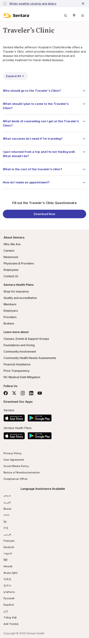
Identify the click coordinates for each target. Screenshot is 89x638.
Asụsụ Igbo (11, 572)
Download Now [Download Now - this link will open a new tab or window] (44, 214)
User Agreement (14, 459)
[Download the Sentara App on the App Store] (14, 417)
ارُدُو (6, 611)
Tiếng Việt (10, 617)
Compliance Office (15, 478)
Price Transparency (17, 370)
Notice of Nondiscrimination (22, 472)
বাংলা (6, 515)
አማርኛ (7, 495)
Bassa (8, 508)
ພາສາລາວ (9, 591)
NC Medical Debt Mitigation (22, 377)
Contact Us (11, 276)
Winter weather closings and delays (32, 3)
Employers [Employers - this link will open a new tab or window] (11, 310)
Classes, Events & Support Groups (26, 339)
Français (9, 540)
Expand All (15, 76)
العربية (7, 502)
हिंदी (6, 559)
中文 (6, 527)
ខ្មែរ (5, 521)
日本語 (7, 579)
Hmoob (8, 566)
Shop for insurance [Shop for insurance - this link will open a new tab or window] (16, 291)
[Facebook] (6, 393)
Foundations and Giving (19, 345)
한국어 (7, 585)
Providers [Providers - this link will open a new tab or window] (10, 317)
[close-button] (83, 3)
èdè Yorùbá (11, 623)
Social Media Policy (16, 466)
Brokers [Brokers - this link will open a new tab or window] (9, 323)
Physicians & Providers (19, 263)
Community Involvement (20, 351)
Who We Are (12, 244)
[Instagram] (23, 393)
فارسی (7, 534)
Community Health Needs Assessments (30, 358)
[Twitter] (14, 393)
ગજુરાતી (8, 553)
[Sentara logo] (16, 15)
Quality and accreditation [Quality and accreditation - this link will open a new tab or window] (20, 298)
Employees (11, 270)
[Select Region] (74, 15)
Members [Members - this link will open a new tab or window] (10, 304)
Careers (9, 250)
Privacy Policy (12, 453)
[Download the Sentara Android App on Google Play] (40, 417)
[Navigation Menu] (82, 15)
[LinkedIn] (31, 393)
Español (9, 604)
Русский (9, 598)
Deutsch (9, 547)
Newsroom (11, 257)
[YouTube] (40, 393)
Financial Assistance (17, 364)
